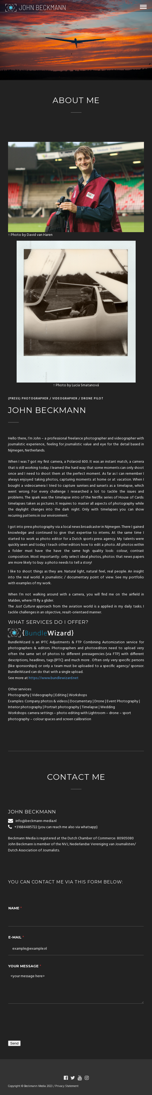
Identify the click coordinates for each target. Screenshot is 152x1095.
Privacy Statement (67, 1086)
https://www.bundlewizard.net (54, 678)
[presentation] (49, 1020)
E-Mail (16, 937)
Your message (24, 966)
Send (14, 1043)
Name (15, 908)
